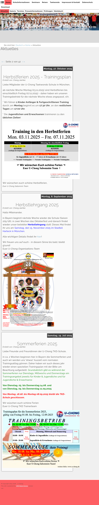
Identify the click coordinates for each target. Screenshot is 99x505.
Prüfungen (48, 11)
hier (39, 236)
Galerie (13, 11)
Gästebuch (58, 11)
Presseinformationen (34, 11)
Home (27, 45)
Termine (20, 11)
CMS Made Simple (22, 486)
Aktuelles (5, 11)
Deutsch (19, 45)
